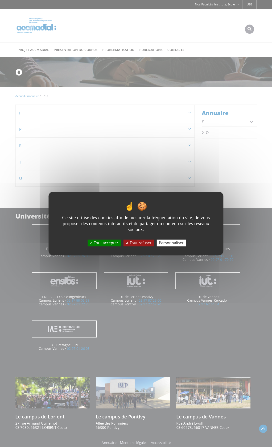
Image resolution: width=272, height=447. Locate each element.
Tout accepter (104, 242)
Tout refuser (139, 242)
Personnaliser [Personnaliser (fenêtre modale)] (171, 242)
